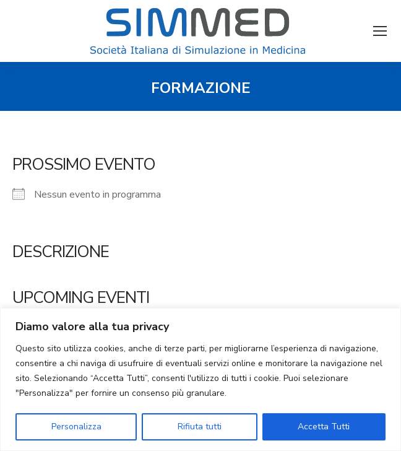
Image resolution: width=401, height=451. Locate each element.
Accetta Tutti (324, 426)
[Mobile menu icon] (380, 31)
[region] (200, 379)
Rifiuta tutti (200, 426)
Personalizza (76, 426)
